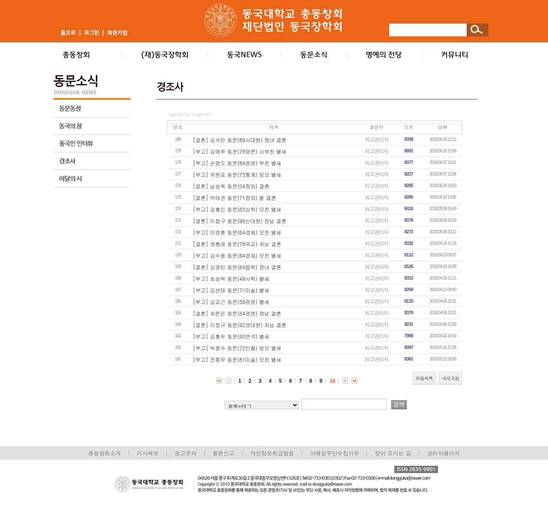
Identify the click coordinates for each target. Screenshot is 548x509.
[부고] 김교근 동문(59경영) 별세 (231, 301)
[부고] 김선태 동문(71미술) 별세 (231, 290)
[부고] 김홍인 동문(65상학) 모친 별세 (237, 209)
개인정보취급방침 (272, 453)
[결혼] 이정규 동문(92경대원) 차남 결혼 (240, 324)
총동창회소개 (104, 453)
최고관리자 (376, 139)
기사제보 (148, 453)
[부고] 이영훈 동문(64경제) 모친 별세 (237, 232)
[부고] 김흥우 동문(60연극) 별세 (231, 336)
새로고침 (450, 378)
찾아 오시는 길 (393, 453)
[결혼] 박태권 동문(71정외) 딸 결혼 (235, 197)
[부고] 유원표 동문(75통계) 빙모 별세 (237, 174)
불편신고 (223, 453)
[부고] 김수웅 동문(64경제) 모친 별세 (237, 255)
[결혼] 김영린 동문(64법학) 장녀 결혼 (237, 267)
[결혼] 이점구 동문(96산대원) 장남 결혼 (240, 220)
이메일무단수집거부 (335, 453)
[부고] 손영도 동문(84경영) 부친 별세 (237, 163)
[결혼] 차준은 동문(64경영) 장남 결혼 (237, 313)
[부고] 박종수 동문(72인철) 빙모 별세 (237, 347)
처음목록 (424, 378)
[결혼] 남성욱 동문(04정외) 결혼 (231, 186)
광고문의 (186, 453)
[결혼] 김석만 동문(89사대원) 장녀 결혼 (240, 139)
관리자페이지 (443, 453)
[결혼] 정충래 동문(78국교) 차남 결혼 (237, 243)
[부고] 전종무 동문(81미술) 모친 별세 (237, 359)
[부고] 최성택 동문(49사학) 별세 (231, 278)
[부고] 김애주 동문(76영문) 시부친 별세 (240, 151)
